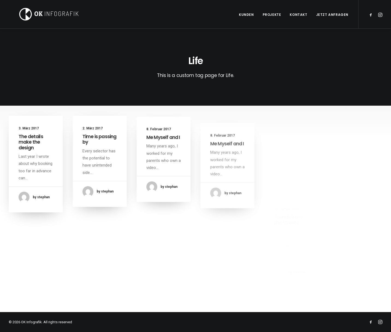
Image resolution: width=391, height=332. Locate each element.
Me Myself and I (163, 143)
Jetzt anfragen (332, 14)
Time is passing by (99, 140)
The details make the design (31, 142)
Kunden (246, 14)
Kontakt (298, 14)
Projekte (272, 14)
